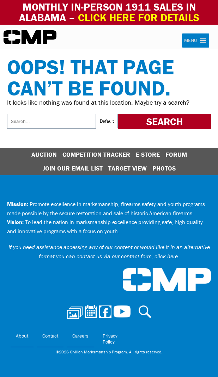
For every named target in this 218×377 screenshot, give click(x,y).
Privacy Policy (110, 339)
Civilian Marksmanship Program (30, 37)
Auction (44, 154)
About (22, 336)
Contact (50, 336)
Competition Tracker (96, 154)
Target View (127, 168)
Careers (80, 336)
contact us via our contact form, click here (127, 256)
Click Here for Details (138, 17)
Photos (164, 168)
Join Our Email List (73, 168)
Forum (176, 154)
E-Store (148, 154)
